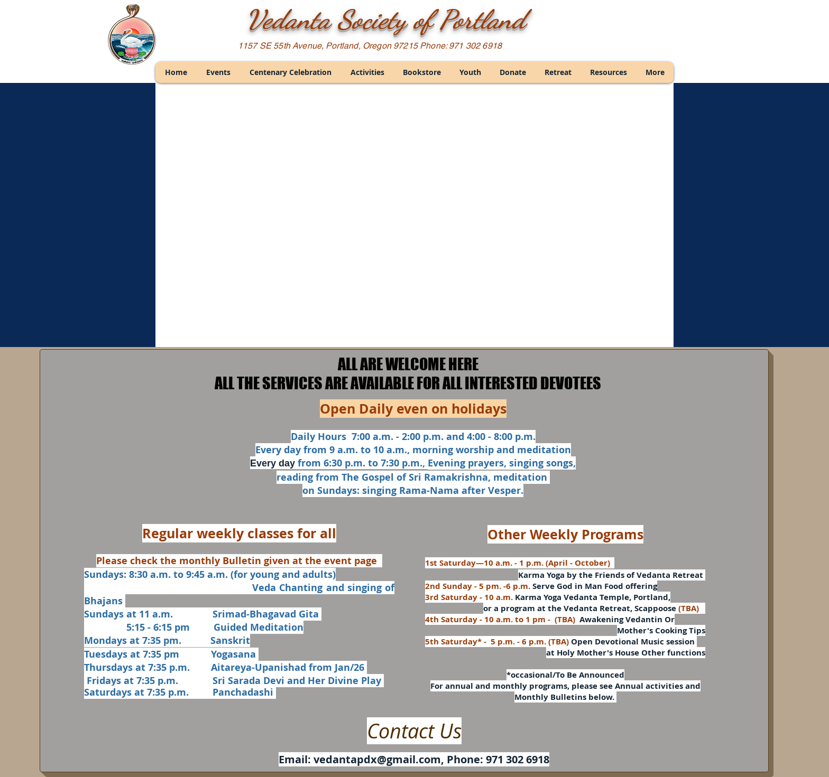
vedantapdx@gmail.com (377, 759)
